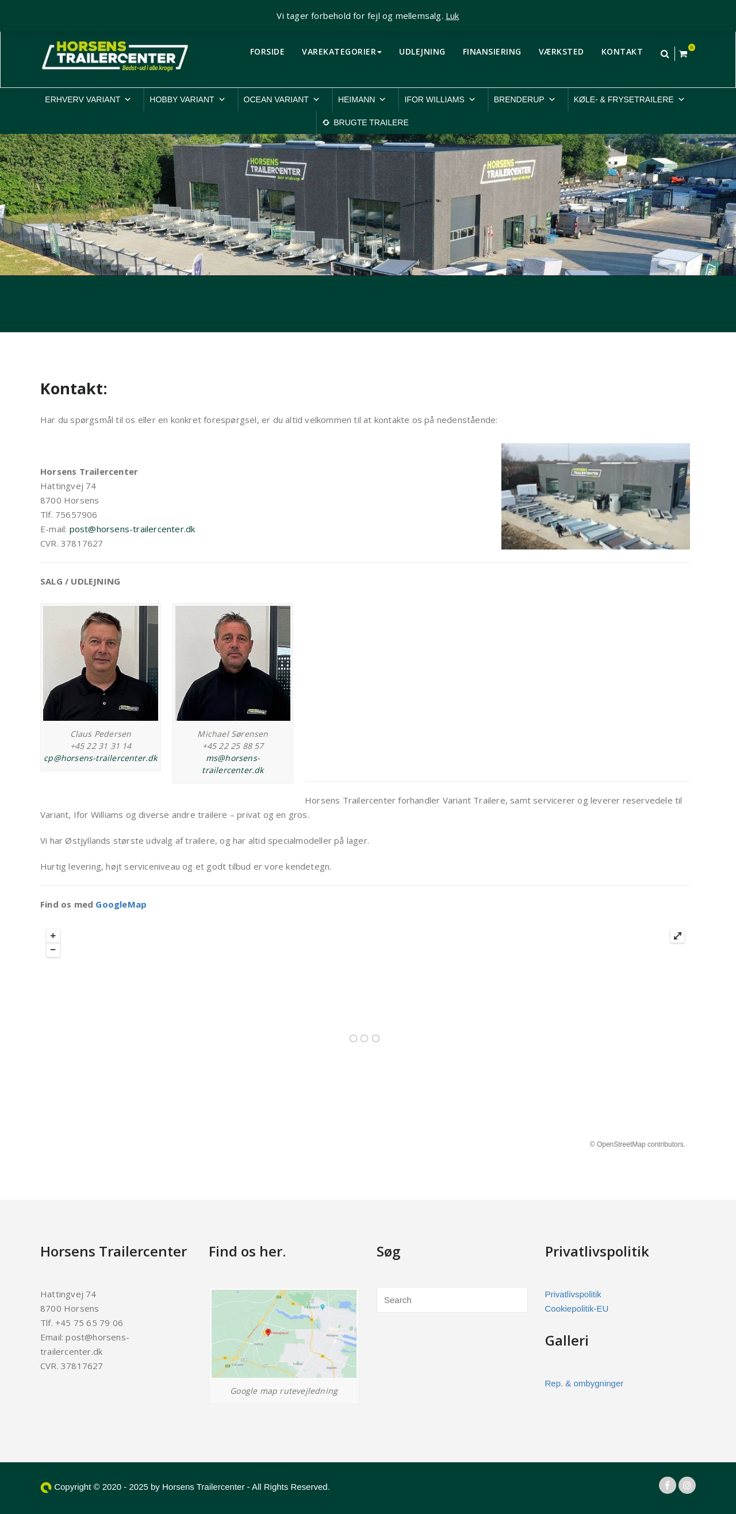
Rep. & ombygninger (584, 1383)
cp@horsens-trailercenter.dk (100, 757)
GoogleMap (121, 904)
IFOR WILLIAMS (440, 99)
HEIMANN (362, 99)
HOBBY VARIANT (187, 99)
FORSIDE (267, 51)
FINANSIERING (492, 51)
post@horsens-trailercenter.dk (132, 529)
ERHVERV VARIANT (88, 99)
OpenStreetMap (621, 1144)
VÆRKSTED (561, 51)
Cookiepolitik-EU (577, 1308)
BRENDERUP (525, 99)
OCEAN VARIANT (282, 99)
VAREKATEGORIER (342, 51)
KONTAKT (622, 51)
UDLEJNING (422, 51)
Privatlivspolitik (573, 1294)
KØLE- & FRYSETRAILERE (629, 99)
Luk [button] (452, 15)
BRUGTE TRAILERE (371, 122)
